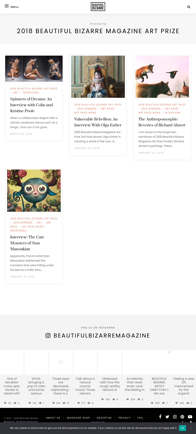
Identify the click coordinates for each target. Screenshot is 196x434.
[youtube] (190, 417)
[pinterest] (182, 417)
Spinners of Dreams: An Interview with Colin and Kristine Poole (31, 105)
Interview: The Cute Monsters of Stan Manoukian (27, 243)
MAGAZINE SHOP (78, 417)
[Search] (188, 7)
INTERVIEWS (31, 92)
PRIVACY (124, 417)
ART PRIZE (107, 108)
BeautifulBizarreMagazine (102, 336)
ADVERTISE (104, 417)
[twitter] (167, 417)
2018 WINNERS (87, 108)
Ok (182, 428)
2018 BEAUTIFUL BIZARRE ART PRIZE (34, 88)
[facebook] (160, 417)
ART (15, 92)
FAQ (140, 417)
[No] (191, 428)
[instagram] (175, 417)
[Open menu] (8, 6)
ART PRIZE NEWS (85, 112)
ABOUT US (53, 417)
